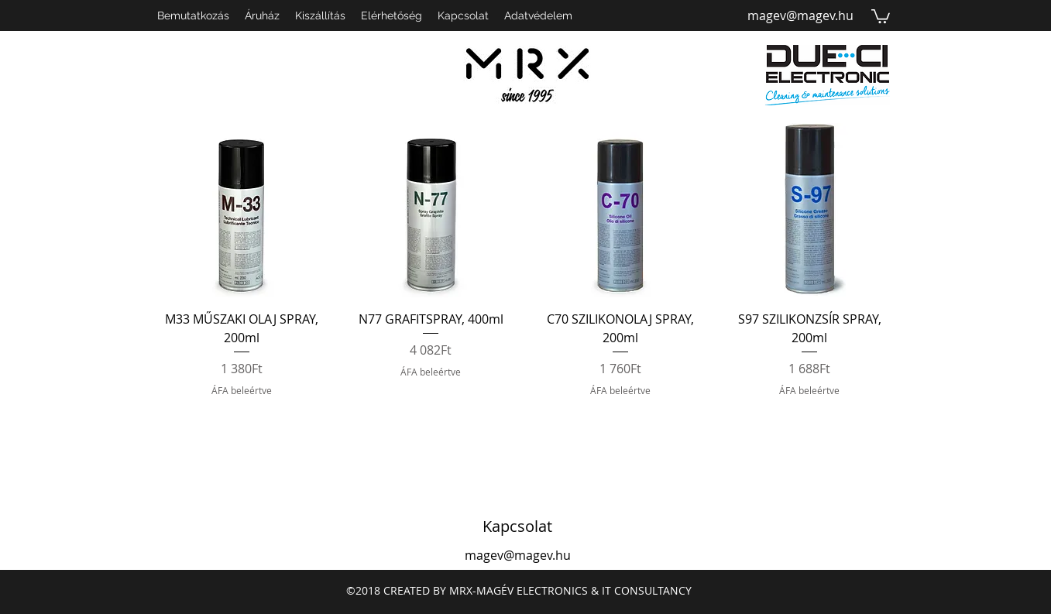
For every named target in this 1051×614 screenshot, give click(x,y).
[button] (880, 15)
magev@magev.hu (800, 15)
